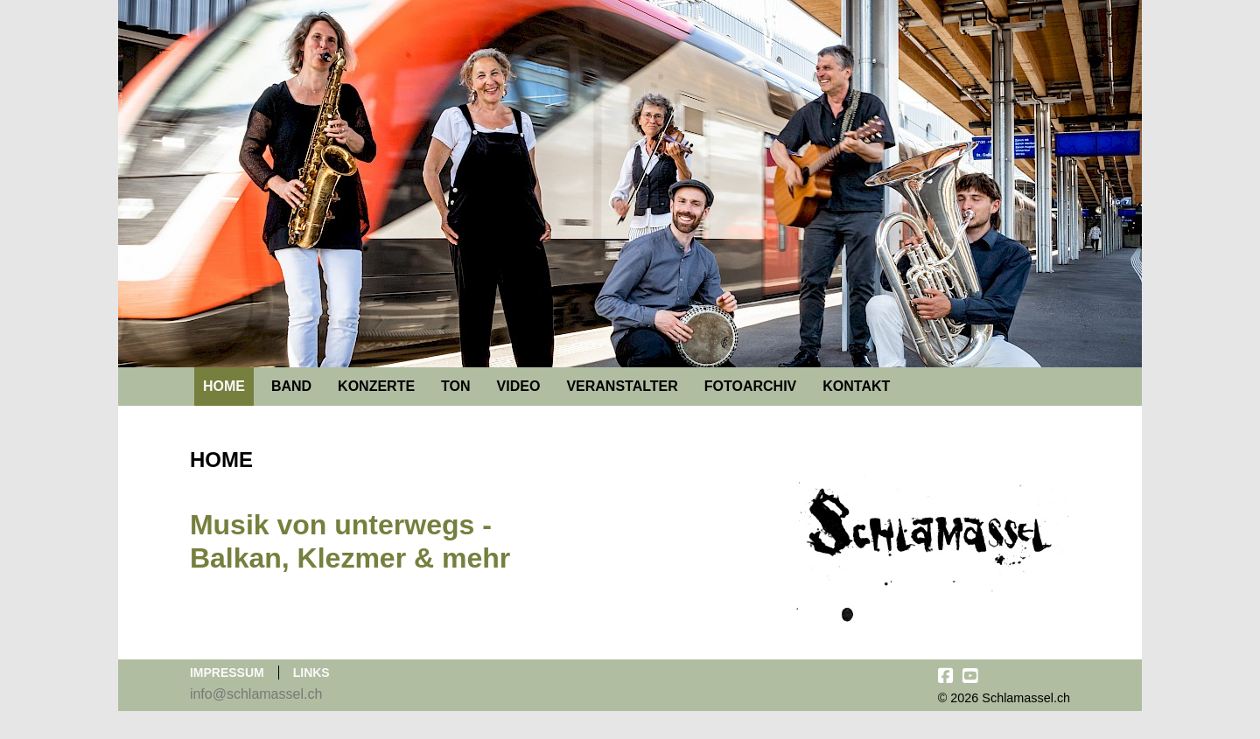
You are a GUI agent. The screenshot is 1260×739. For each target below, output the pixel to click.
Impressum (227, 673)
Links (311, 673)
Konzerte (376, 386)
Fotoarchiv (750, 386)
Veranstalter (621, 386)
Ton (455, 386)
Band (291, 386)
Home (224, 386)
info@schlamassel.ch (256, 694)
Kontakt (856, 386)
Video (519, 386)
